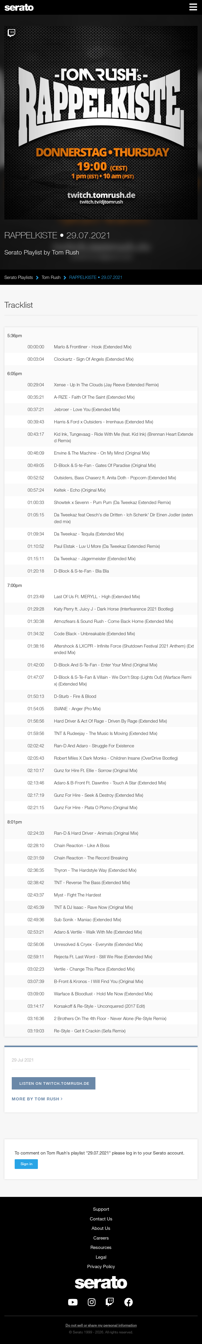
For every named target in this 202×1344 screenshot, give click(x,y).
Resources (101, 1247)
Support (101, 1209)
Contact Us (101, 1218)
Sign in (26, 1163)
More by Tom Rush (36, 1098)
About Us (101, 1228)
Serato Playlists (18, 277)
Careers (101, 1237)
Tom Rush (51, 277)
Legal (101, 1257)
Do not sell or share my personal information (101, 1325)
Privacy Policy (101, 1266)
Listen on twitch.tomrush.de (54, 1083)
